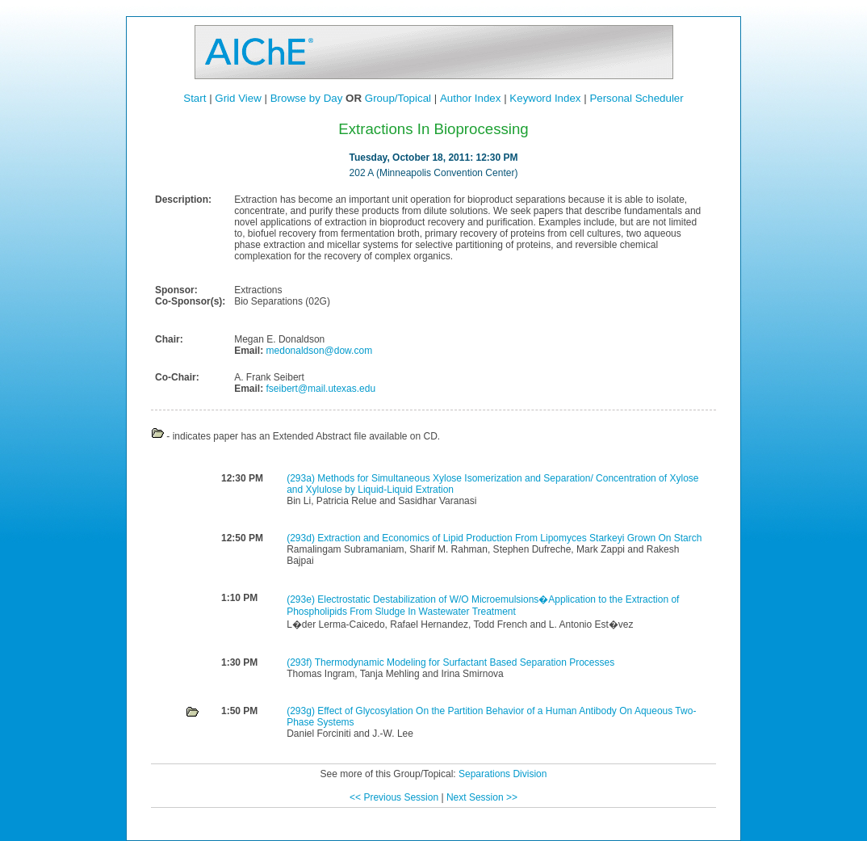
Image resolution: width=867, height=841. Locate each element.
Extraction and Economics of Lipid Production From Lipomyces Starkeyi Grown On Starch (509, 538)
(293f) (300, 662)
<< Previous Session (394, 797)
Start (194, 98)
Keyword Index (544, 98)
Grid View (238, 98)
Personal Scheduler (636, 98)
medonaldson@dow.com (317, 350)
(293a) (302, 478)
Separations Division (503, 774)
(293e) (302, 599)
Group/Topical (398, 98)
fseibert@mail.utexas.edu (319, 388)
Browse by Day (306, 98)
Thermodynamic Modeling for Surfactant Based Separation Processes (465, 662)
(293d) (302, 538)
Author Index (470, 98)
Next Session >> (481, 797)
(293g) (302, 711)
